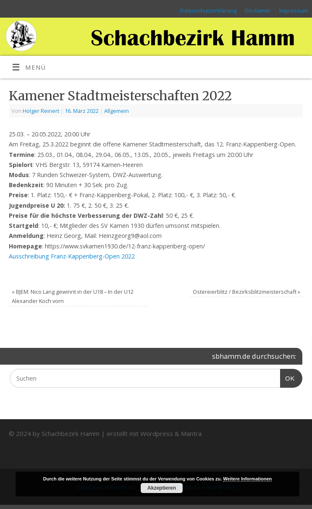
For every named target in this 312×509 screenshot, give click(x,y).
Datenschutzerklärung (208, 10)
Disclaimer (258, 10)
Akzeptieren (161, 488)
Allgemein (116, 111)
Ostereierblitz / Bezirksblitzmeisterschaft (246, 291)
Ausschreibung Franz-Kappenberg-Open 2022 (72, 256)
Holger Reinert (41, 111)
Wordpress (156, 433)
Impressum (293, 10)
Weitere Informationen (247, 478)
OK (287, 377)
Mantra (191, 433)
